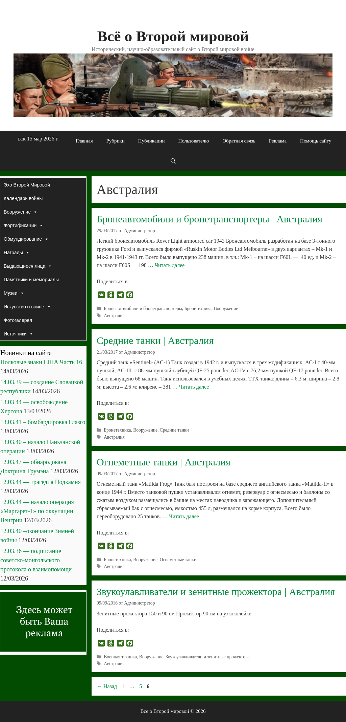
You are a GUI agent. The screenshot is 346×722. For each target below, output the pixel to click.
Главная (84, 141)
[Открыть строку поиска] (173, 161)
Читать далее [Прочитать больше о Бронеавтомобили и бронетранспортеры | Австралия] (170, 265)
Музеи (14, 293)
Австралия (114, 315)
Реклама (278, 141)
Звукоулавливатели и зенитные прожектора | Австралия (216, 591)
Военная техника (120, 656)
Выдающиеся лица (28, 266)
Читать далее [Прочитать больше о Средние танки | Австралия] (194, 387)
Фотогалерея (18, 320)
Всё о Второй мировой (173, 36)
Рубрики (115, 141)
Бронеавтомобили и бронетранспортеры (143, 308)
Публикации (151, 141)
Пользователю (193, 141)
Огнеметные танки (178, 559)
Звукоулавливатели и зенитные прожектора (207, 656)
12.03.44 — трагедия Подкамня (40, 482)
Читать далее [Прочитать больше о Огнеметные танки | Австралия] (184, 516)
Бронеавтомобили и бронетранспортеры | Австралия (209, 218)
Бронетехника (198, 308)
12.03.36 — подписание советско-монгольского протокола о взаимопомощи (36, 560)
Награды (17, 252)
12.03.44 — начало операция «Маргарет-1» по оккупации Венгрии (37, 511)
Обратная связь (238, 141)
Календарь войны (23, 198)
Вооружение (226, 308)
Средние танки (174, 430)
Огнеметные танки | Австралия (163, 461)
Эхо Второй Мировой (27, 185)
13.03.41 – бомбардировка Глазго (42, 422)
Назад (107, 686)
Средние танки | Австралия (155, 340)
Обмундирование (26, 239)
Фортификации (23, 225)
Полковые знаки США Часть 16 (41, 362)
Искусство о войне (27, 306)
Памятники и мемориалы (31, 281)
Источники (18, 333)
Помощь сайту (315, 141)
